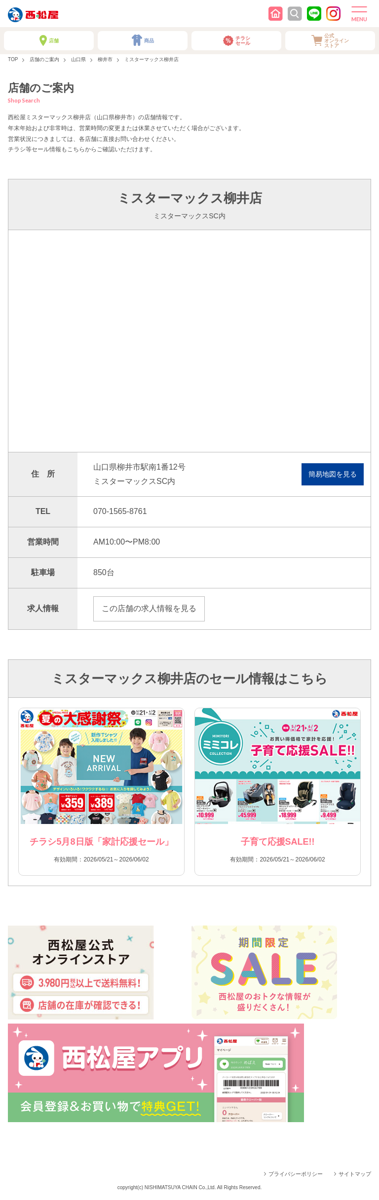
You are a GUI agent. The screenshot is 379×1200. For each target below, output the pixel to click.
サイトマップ (355, 1174)
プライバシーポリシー (295, 1174)
